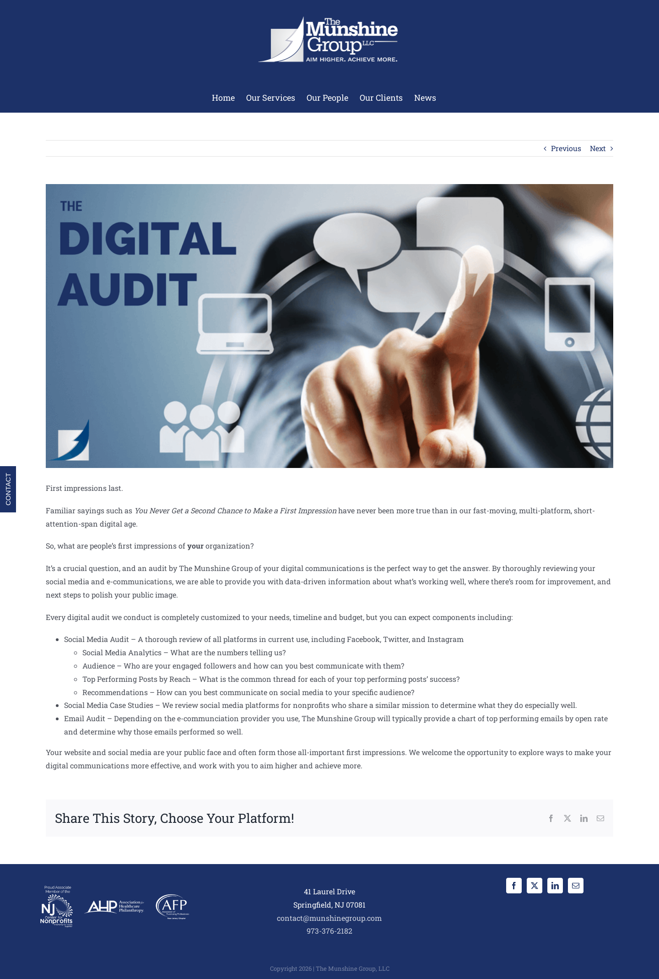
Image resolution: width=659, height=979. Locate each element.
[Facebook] (514, 885)
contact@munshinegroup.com (329, 918)
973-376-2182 (329, 930)
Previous (566, 148)
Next (598, 148)
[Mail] (575, 885)
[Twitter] (534, 885)
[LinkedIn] (555, 885)
